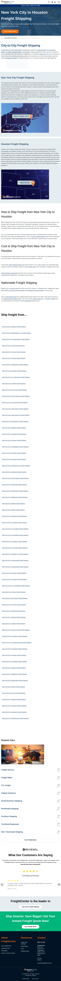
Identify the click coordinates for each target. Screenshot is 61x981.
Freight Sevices (7, 770)
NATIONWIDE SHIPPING (10, 38)
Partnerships (4, 950)
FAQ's (22, 948)
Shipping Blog (24, 946)
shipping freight (41, 50)
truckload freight (16, 52)
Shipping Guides (25, 951)
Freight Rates (6, 778)
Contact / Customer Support (8, 953)
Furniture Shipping (9, 816)
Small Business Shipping (11, 801)
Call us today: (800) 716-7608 (30, 5)
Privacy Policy (25, 978)
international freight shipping (36, 290)
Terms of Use (35, 978)
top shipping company (11, 58)
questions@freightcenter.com (44, 963)
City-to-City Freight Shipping (30, 907)
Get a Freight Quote (10, 31)
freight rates (42, 54)
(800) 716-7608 (41, 942)
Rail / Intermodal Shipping (12, 832)
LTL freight (8, 52)
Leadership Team (5, 948)
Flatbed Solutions (8, 793)
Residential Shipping (10, 809)
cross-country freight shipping (16, 290)
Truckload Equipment (10, 824)
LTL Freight (6, 785)
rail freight (27, 52)
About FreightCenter (6, 946)
